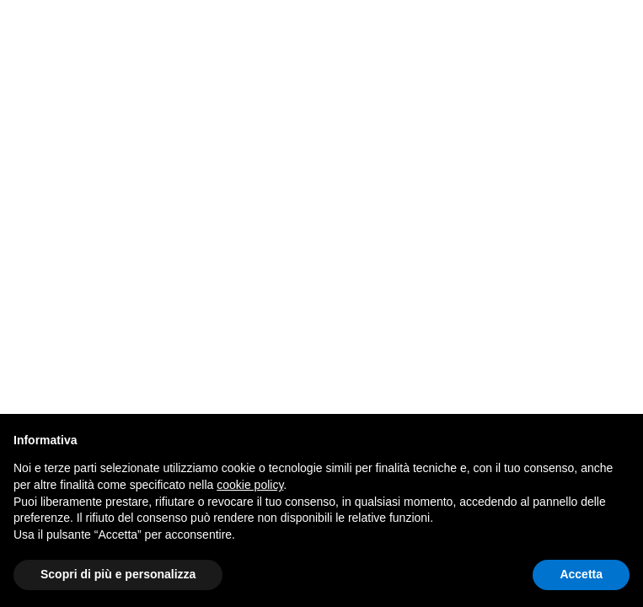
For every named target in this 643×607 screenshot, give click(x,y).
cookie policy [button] (250, 485)
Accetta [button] (581, 574)
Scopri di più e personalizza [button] (118, 574)
